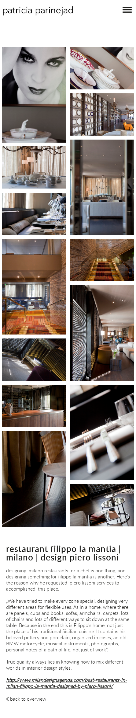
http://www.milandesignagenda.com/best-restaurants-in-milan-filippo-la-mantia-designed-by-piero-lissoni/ (66, 683)
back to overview (28, 698)
